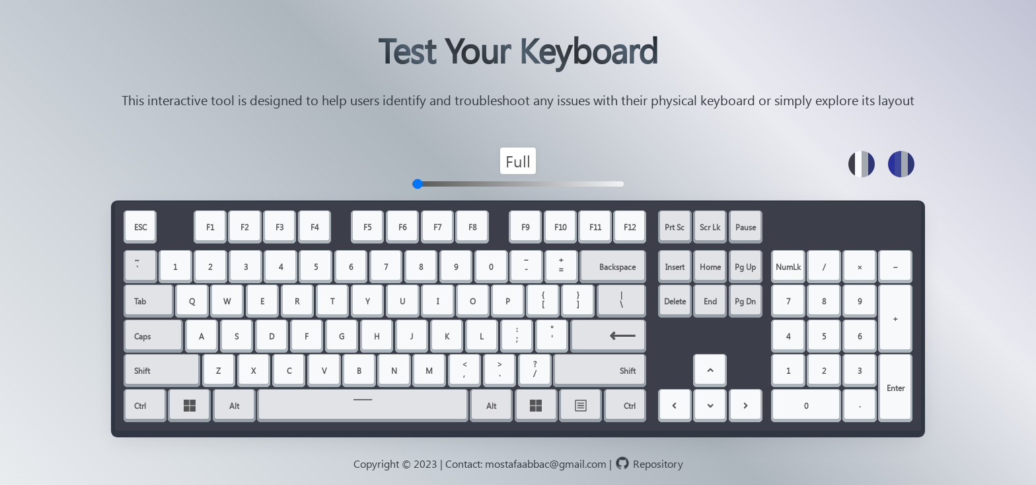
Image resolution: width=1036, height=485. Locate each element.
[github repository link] (658, 460)
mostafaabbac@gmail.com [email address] (546, 463)
